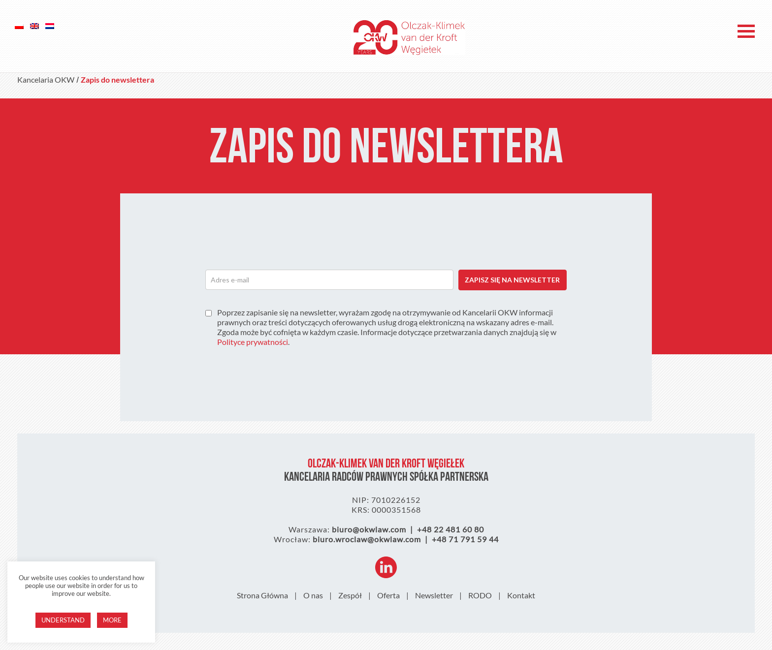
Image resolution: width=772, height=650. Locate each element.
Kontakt (521, 595)
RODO (480, 595)
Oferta (388, 595)
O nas (313, 595)
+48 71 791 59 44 (465, 539)
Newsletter (434, 595)
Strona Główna (262, 595)
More (112, 620)
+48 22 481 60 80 (450, 529)
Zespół (350, 595)
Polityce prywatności (252, 341)
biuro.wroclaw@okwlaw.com (367, 539)
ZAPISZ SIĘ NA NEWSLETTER (512, 280)
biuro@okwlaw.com (369, 529)
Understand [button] (63, 620)
